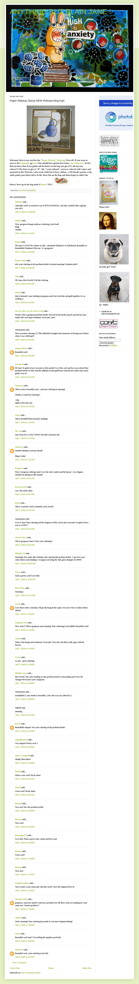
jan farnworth (21, 487)
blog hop (61, 160)
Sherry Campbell (22, 756)
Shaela (18, 292)
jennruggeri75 (21, 835)
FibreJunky (20, 588)
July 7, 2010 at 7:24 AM (24, 422)
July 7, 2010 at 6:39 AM (24, 340)
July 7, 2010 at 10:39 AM (25, 579)
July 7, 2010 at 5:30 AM (24, 268)
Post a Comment (19, 963)
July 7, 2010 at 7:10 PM (24, 859)
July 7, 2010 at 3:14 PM (24, 649)
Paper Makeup (48, 160)
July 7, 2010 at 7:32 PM (24, 890)
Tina (17, 276)
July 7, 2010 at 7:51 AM (24, 460)
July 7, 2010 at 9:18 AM (24, 529)
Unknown (19, 386)
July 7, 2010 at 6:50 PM (24, 843)
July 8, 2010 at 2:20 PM (24, 941)
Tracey (18, 572)
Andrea (18, 918)
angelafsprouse (21, 740)
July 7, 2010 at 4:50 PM (24, 747)
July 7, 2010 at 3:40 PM (24, 683)
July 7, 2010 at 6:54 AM (24, 377)
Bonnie (18, 242)
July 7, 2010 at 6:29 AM (24, 321)
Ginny (17, 415)
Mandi (18, 771)
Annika (18, 221)
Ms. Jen (18, 431)
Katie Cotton (20, 260)
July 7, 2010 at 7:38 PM (24, 909)
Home (51, 968)
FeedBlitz (113, 346)
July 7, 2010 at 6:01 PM (24, 779)
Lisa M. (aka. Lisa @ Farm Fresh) (29, 311)
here (35, 163)
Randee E (19, 468)
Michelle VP (20, 553)
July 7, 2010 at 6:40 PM (24, 811)
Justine (18, 639)
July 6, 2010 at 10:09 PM (25, 212)
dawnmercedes (21, 899)
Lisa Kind (19, 364)
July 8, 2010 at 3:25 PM (24, 957)
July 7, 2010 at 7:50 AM (24, 438)
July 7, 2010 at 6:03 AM (24, 284)
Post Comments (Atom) (30, 973)
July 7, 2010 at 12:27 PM (25, 595)
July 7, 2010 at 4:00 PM (24, 699)
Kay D (17, 724)
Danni (43, 184)
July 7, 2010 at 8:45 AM (24, 478)
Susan (17, 934)
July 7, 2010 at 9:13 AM (24, 510)
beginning (24, 163)
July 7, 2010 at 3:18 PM (24, 664)
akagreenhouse (21, 348)
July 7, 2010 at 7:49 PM (24, 925)
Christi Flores (20, 537)
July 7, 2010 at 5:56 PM (24, 763)
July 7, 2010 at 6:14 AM (24, 302)
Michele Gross (21, 673)
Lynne (17, 604)
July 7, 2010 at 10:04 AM (25, 564)
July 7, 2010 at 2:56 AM (24, 233)
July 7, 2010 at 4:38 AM (24, 252)
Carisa (18, 657)
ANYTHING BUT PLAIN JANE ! (60, 12)
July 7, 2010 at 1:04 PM (24, 614)
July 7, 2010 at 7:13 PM (24, 875)
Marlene (18, 202)
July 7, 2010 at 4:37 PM (24, 731)
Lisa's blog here (76, 163)
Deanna (18, 803)
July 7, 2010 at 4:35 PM (24, 715)
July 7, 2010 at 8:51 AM (24, 494)
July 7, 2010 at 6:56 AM (24, 406)
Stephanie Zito (21, 623)
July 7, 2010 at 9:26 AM (24, 545)
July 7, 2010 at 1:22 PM (24, 630)
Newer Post (15, 968)
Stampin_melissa (22, 883)
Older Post (86, 968)
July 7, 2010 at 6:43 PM (24, 827)
